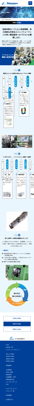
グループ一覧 (10, 391)
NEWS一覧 (9, 347)
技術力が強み (10, 359)
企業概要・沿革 (11, 377)
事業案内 (9, 365)
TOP (3, 19)
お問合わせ (9, 399)
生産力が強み (17, 318)
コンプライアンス (11, 382)
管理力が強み (17, 329)
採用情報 (9, 395)
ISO (7, 384)
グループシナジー (11, 388)
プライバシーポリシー (13, 349)
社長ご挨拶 (9, 372)
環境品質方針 (10, 379)
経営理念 (9, 374)
